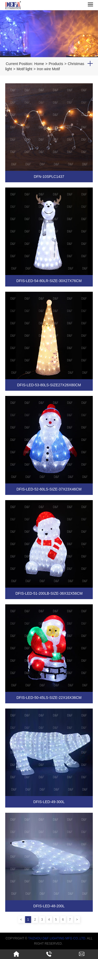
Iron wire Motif (48, 69)
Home (39, 64)
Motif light (24, 69)
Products (56, 64)
